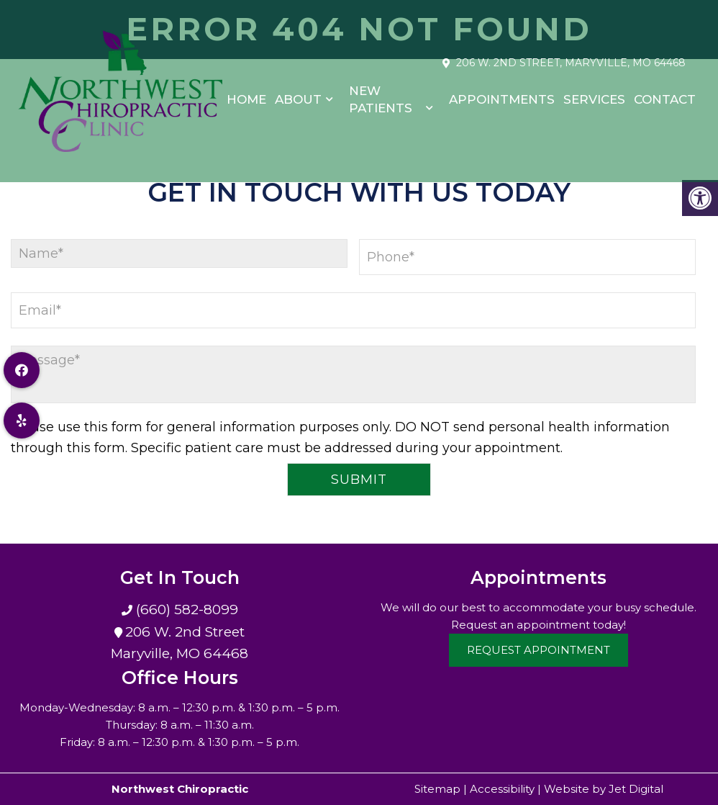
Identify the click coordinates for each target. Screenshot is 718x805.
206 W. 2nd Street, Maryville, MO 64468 (571, 55)
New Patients (380, 92)
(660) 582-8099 (185, 609)
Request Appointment (538, 650)
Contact (665, 92)
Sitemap (437, 789)
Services (594, 92)
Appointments (502, 92)
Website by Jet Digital (603, 789)
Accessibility (502, 789)
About (298, 92)
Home (246, 92)
